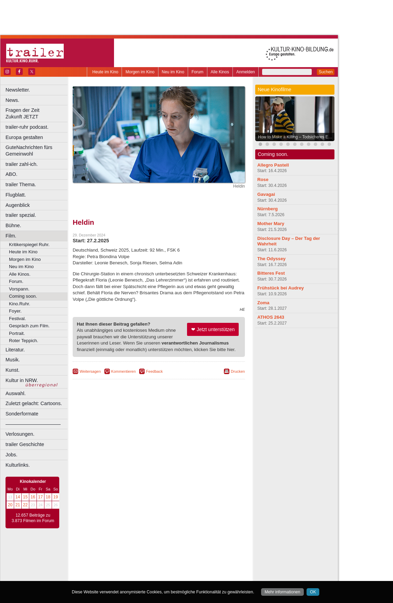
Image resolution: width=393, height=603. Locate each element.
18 (48, 497)
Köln (208, 569)
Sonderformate (22, 413)
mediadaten (215, 551)
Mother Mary (270, 223)
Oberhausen (193, 574)
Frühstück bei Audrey (280, 287)
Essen (109, 569)
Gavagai (266, 194)
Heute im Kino (105, 72)
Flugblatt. (16, 195)
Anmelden (245, 72)
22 (25, 504)
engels (138, 557)
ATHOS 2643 (270, 317)
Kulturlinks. (18, 465)
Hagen (170, 569)
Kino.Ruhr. (19, 303)
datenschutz (179, 551)
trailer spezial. (21, 215)
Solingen (161, 580)
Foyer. (15, 311)
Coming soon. (23, 296)
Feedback (154, 371)
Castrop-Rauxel (142, 563)
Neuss (173, 574)
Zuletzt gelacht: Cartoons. (34, 403)
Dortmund (168, 563)
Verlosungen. (20, 434)
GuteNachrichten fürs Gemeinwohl (29, 151)
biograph (103, 557)
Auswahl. (15, 393)
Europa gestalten (24, 137)
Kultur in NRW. (22, 380)
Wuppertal (187, 580)
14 (17, 497)
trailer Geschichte (25, 444)
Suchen (326, 72)
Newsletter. (18, 90)
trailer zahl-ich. (22, 164)
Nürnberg (267, 208)
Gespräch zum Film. (29, 325)
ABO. (11, 174)
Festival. (17, 318)
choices (122, 557)
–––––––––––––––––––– (33, 424)
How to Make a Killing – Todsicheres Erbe (296, 137)
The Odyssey (271, 258)
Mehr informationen (282, 592)
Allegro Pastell (273, 165)
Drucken (238, 371)
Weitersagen (90, 371)
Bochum (106, 563)
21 (17, 504)
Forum (198, 72)
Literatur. (15, 349)
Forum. (16, 281)
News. (12, 100)
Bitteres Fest (271, 273)
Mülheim (157, 574)
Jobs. (11, 454)
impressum (155, 551)
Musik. (13, 359)
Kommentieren (123, 371)
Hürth (197, 569)
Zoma (263, 302)
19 (55, 497)
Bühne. (13, 225)
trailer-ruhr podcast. (27, 127)
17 (40, 497)
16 (33, 497)
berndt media (129, 551)
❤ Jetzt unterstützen (213, 329)
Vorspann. (19, 289)
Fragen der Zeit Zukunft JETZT (37, 113)
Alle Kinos (220, 72)
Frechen (125, 569)
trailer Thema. (21, 184)
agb (197, 551)
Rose (262, 179)
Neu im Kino (173, 72)
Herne (184, 569)
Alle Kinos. (19, 274)
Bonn (121, 563)
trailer (159, 557)
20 (10, 504)
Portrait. (17, 333)
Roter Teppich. (23, 340)
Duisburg (209, 563)
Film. (11, 236)
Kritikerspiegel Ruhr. (29, 244)
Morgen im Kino (139, 72)
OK (313, 592)
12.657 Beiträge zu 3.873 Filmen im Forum (33, 518)
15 (25, 497)
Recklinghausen (135, 580)
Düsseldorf (189, 563)
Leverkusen (123, 574)
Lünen (141, 574)
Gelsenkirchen (148, 569)
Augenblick (18, 205)
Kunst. (13, 370)
